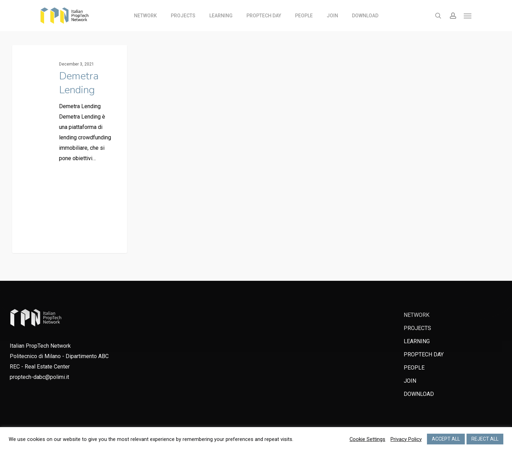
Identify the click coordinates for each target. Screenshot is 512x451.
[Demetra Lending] (69, 149)
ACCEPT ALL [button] (446, 439)
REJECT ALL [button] (484, 439)
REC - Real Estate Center (40, 366)
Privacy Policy (406, 439)
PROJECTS (417, 328)
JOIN (410, 381)
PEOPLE (414, 367)
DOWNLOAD (419, 394)
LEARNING (417, 341)
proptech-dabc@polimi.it (39, 377)
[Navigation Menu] (468, 15)
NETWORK (416, 315)
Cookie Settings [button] (367, 439)
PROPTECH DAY (424, 354)
